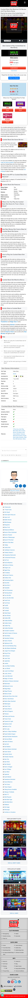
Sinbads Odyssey (8, 756)
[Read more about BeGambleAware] (8, 986)
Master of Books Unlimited (11, 681)
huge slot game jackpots (7, 162)
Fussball (6, 610)
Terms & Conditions (20, 970)
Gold (23, 432)
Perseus (6, 714)
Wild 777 (6, 794)
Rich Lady (6, 729)
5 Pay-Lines (16, 429)
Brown (14, 432)
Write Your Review (14, 78)
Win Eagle (6, 807)
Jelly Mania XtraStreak (10, 648)
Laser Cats (7, 658)
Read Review (14, 70)
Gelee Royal (7, 613)
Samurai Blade (8, 739)
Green (14, 434)
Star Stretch (7, 764)
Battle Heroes (7, 519)
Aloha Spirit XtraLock (9, 514)
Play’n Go (5, 938)
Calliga (6, 545)
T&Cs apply (15, 64)
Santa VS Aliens (8, 741)
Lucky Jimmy (7, 673)
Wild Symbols (18, 439)
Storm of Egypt (8, 766)
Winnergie (7, 809)
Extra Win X (7, 585)
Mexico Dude (7, 693)
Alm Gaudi (7, 512)
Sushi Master (7, 777)
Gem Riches (7, 615)
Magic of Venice (8, 678)
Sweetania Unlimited (9, 779)
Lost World (7, 668)
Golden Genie (7, 623)
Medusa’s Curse (8, 686)
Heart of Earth (8, 640)
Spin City (6, 759)
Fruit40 (6, 605)
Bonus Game (22, 430)
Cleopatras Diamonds (10, 555)
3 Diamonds (7, 507)
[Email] (16, 486)
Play (7, 110)
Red (14, 437)
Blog (16, 963)
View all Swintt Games (14, 863)
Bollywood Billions (9, 530)
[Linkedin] (24, 486)
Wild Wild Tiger (8, 799)
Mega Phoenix (8, 691)
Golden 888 (7, 618)
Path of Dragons (8, 711)
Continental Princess (9, 557)
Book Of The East (8, 540)
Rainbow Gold (8, 724)
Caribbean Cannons (9, 550)
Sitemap (5, 966)
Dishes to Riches (8, 565)
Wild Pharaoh (7, 797)
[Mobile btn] (24, 2)
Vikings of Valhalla (9, 792)
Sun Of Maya (7, 769)
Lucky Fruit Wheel (9, 671)
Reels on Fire (7, 726)
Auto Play (21, 429)
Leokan (6, 663)
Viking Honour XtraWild (10, 789)
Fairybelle (6, 588)
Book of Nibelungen (9, 537)
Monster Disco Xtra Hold (10, 696)
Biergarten (7, 525)
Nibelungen (7, 703)
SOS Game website (14, 490)
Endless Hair (7, 577)
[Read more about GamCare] (2, 986)
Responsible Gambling (20, 968)
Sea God (6, 744)
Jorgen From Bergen (9, 651)
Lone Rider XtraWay (9, 666)
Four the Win (7, 595)
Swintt (14, 373)
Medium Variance (20, 434)
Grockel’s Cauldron (9, 630)
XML (6, 968)
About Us (5, 961)
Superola (6, 774)
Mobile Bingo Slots (20, 950)
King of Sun (7, 653)
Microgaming (6, 933)
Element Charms (8, 575)
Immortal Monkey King (10, 646)
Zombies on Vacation (10, 812)
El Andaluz (7, 572)
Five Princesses (8, 590)
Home (4, 945)
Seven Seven (7, 751)
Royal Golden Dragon (9, 734)
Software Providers (20, 952)
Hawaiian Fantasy (9, 638)
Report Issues (19, 966)
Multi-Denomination (18, 435)
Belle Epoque (7, 522)
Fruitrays (6, 608)
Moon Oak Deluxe (9, 698)
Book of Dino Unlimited (10, 532)
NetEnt (17, 933)
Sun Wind (6, 772)
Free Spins (19, 432)
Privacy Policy (6, 970)
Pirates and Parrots (9, 716)
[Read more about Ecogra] (18, 986)
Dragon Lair (7, 567)
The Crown (7, 784)
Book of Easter (8, 535)
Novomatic (18, 936)
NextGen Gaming (6, 936)
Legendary (7, 661)
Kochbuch (7, 656)
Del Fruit (6, 560)
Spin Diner (7, 761)
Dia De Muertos (8, 562)
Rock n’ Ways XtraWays (10, 731)
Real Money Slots (7, 950)
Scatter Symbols (19, 437)
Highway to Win (8, 643)
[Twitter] (20, 486)
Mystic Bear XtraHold (9, 701)
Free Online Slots (6, 947)
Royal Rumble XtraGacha (10, 736)
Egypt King (7, 570)
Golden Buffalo (8, 620)
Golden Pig (7, 625)
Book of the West (8, 542)
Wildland (6, 804)
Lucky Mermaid (8, 676)
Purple (24, 435)
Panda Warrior (8, 709)
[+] (20, 455)
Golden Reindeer (8, 628)
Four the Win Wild (9, 598)
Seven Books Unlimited (10, 749)
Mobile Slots (18, 947)
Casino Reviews (19, 945)
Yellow (24, 439)
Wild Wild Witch (8, 802)
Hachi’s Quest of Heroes (10, 633)
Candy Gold (7, 547)
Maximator (7, 683)
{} (18, 455)
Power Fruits (7, 719)
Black (14, 430)
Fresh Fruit (7, 600)
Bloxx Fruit (7, 527)
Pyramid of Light (8, 721)
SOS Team (5, 963)
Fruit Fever (7, 603)
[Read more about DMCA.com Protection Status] (6, 990)
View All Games (14, 913)
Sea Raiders (7, 746)
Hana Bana (7, 635)
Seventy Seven (8, 754)
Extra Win (6, 582)
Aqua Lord (7, 517)
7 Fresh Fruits (7, 509)
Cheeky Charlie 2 (8, 552)
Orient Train (7, 706)
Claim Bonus (14, 68)
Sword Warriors (8, 782)
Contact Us (18, 961)
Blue (17, 430)
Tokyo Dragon (8, 787)
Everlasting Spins (8, 580)
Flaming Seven (8, 593)
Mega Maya (7, 688)
